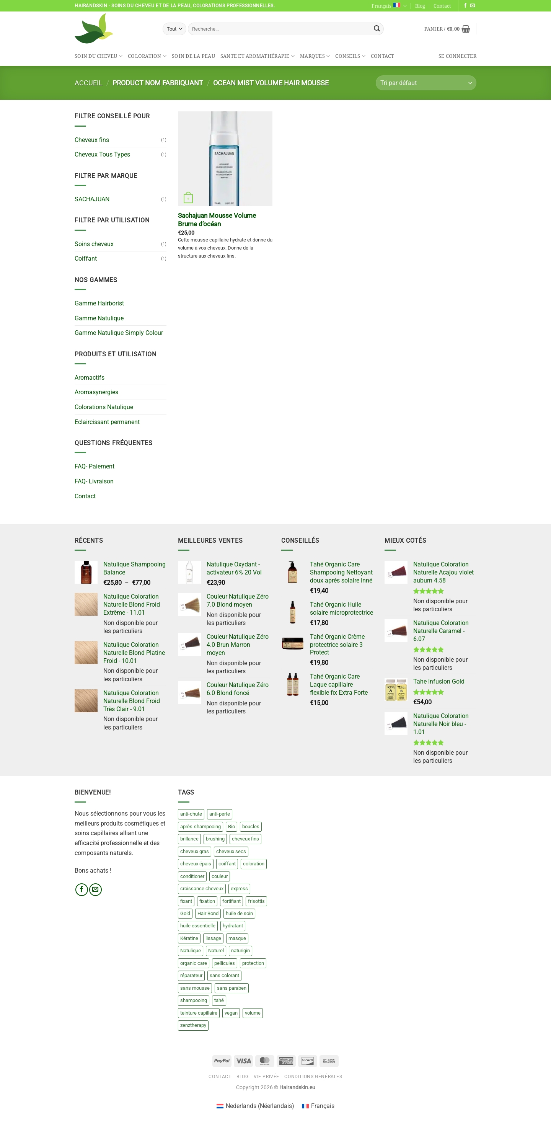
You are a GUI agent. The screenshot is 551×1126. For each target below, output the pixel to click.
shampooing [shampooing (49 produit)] (193, 1000)
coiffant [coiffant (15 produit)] (227, 864)
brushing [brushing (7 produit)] (215, 839)
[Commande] (426, 82)
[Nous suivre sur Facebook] (465, 5)
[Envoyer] (376, 29)
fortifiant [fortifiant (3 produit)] (231, 901)
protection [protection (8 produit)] (253, 963)
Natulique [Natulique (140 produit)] (190, 950)
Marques (315, 56)
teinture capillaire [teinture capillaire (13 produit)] (198, 1013)
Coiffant (86, 258)
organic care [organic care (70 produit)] (193, 963)
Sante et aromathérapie (257, 56)
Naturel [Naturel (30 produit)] (216, 950)
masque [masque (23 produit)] (237, 938)
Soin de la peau (193, 55)
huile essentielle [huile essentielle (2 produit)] (197, 926)
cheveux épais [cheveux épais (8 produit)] (195, 864)
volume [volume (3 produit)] (253, 1013)
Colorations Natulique (104, 407)
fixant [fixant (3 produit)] (186, 901)
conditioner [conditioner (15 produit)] (192, 876)
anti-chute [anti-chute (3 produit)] (191, 814)
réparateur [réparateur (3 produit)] (191, 975)
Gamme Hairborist (99, 303)
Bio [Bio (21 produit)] (231, 826)
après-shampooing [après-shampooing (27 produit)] (200, 826)
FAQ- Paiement (94, 466)
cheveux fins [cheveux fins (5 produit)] (245, 839)
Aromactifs (89, 377)
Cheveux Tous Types (102, 154)
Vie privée (266, 1076)
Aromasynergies (96, 392)
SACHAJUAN (92, 199)
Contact (442, 5)
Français (389, 6)
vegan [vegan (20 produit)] (231, 1013)
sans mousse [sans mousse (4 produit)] (195, 988)
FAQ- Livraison (94, 481)
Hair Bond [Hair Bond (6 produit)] (207, 913)
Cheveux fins (92, 140)
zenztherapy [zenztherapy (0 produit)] (193, 1025)
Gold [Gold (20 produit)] (185, 913)
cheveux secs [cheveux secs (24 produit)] (231, 851)
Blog (420, 5)
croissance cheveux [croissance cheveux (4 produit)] (201, 888)
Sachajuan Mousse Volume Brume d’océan (217, 220)
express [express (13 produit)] (239, 888)
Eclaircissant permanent (107, 422)
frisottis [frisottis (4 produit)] (256, 901)
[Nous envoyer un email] (472, 5)
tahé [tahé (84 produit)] (219, 1000)
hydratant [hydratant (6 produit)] (233, 926)
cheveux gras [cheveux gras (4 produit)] (194, 851)
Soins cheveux (94, 244)
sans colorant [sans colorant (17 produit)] (224, 975)
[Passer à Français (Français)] (318, 1106)
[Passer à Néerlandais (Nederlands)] (255, 1106)
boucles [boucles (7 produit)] (250, 826)
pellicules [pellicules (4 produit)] (224, 963)
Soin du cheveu (98, 56)
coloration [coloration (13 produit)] (253, 864)
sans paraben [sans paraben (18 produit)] (231, 988)
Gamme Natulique (99, 318)
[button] (447, 28)
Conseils (350, 56)
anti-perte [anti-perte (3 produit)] (219, 814)
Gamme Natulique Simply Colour (119, 332)
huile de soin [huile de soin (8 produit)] (239, 913)
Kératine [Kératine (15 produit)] (189, 938)
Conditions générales (313, 1076)
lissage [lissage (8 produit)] (213, 938)
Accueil (89, 83)
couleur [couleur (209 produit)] (220, 876)
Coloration (147, 56)
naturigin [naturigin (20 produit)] (240, 950)
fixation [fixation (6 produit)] (207, 901)
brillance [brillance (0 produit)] (189, 839)
